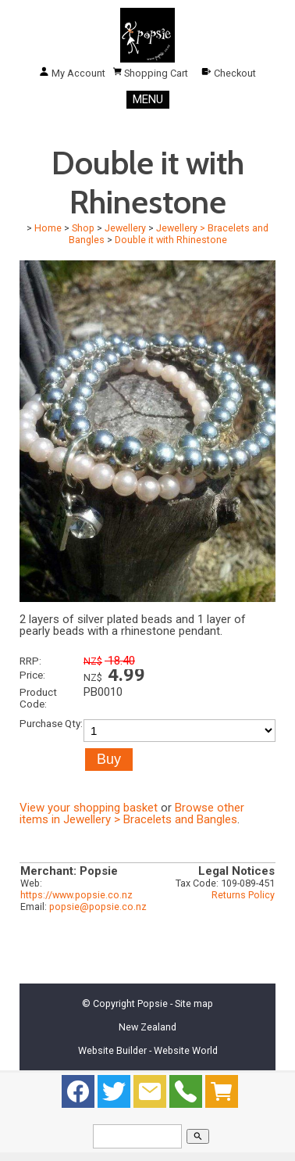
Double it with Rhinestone (171, 239)
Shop (83, 228)
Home (48, 228)
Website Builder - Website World (148, 1050)
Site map (194, 1003)
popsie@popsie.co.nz (98, 906)
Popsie (152, 1003)
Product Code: (38, 698)
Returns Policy (243, 895)
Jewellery (125, 228)
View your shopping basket (89, 808)
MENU (148, 99)
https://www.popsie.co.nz (76, 895)
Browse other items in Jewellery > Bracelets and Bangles (132, 813)
